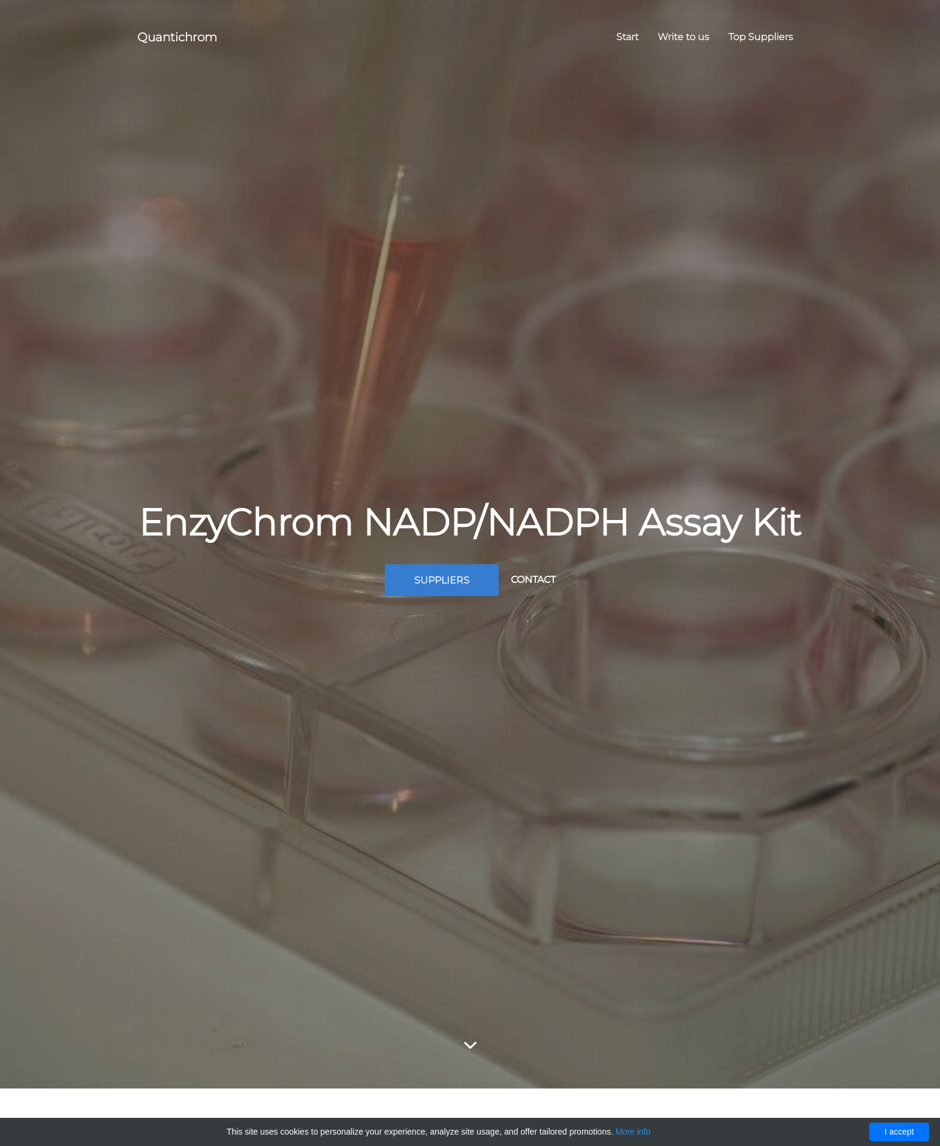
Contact (533, 579)
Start (627, 37)
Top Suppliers (760, 37)
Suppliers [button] (441, 580)
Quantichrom (177, 37)
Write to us (683, 37)
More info (633, 1131)
